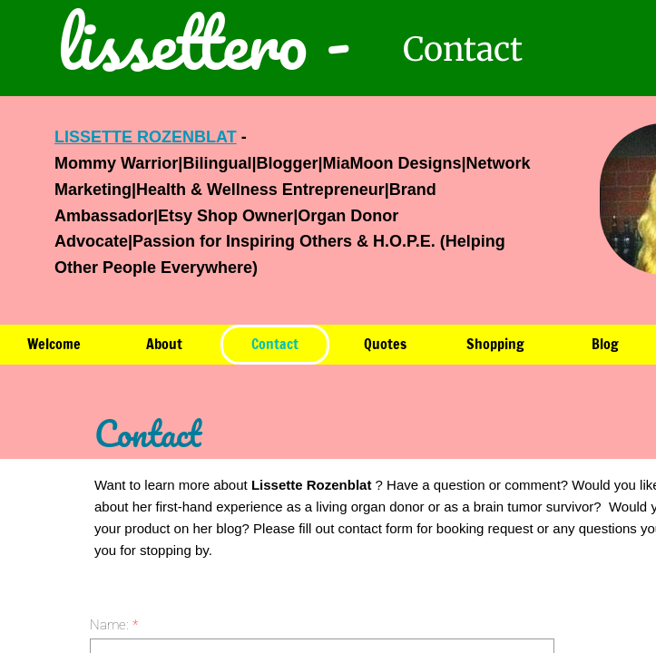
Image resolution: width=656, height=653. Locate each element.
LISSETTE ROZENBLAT (145, 137)
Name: (114, 625)
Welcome (54, 344)
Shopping (495, 344)
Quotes (385, 344)
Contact (275, 344)
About (164, 344)
